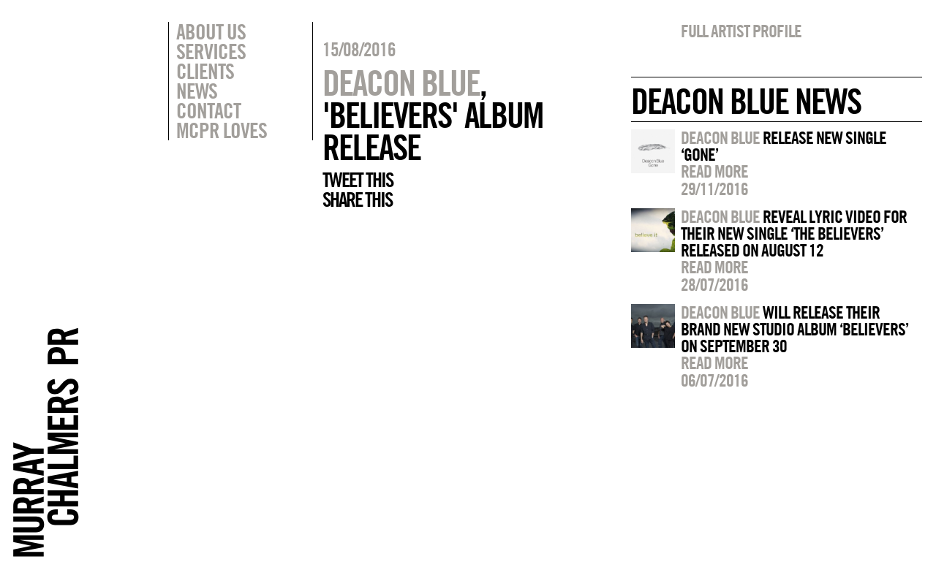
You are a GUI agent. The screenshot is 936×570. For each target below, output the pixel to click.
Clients (205, 71)
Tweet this (357, 179)
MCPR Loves (221, 130)
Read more (714, 171)
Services (211, 51)
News (196, 90)
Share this (357, 199)
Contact (208, 110)
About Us (211, 31)
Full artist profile (741, 31)
